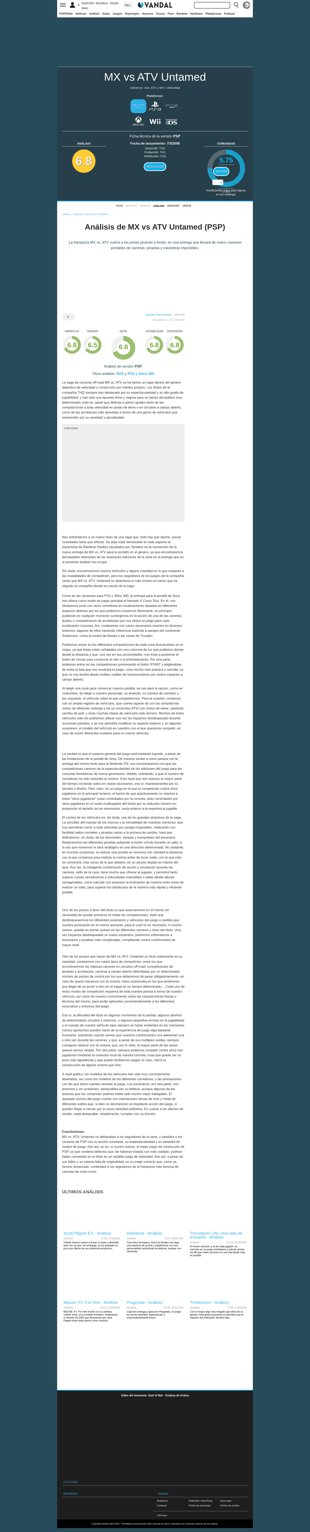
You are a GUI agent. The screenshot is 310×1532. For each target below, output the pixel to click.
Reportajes (132, 13)
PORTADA (66, 13)
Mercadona (102, 3)
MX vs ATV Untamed (155, 77)
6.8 (84, 161)
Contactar (162, 1505)
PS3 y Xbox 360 (141, 374)
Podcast (229, 13)
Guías (106, 13)
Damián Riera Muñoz (159, 314)
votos (226, 191)
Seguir (221, 171)
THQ (162, 148)
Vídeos (186, 205)
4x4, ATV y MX (154, 87)
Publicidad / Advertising (200, 1500)
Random (182, 13)
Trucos (160, 13)
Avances (147, 13)
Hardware (196, 13)
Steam (84, 8)
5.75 (226, 160)
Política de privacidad (199, 1505)
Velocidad (173, 87)
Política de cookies (229, 1505)
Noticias (81, 13)
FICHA (119, 205)
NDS (120, 374)
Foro (171, 13)
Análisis (94, 13)
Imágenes (173, 205)
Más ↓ (128, 5)
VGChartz (162, 1515)
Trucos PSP (155, 166)
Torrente (114, 3)
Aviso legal (225, 1500)
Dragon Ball (87, 3)
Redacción (162, 1500)
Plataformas (213, 13)
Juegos (117, 13)
